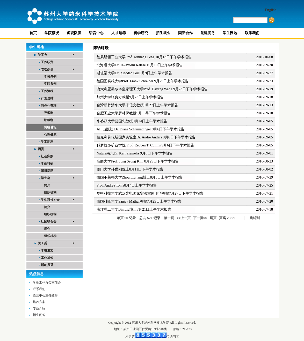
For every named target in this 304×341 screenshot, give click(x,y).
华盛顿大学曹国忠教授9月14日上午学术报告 (132, 121)
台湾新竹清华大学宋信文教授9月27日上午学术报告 (137, 105)
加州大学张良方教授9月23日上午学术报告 (130, 97)
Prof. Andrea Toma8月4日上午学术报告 (127, 185)
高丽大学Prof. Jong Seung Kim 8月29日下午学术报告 (138, 161)
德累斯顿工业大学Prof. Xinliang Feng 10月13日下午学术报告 (144, 57)
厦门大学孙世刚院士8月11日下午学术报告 (130, 169)
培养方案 (39, 302)
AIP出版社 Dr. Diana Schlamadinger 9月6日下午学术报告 (140, 129)
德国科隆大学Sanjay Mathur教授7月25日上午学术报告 (139, 201)
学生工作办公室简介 (47, 282)
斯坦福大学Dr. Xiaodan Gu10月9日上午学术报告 (134, 73)
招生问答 (39, 315)
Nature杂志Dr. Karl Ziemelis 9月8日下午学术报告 (135, 153)
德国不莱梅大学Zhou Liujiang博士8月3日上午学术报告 (140, 177)
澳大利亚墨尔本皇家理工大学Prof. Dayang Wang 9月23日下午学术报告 (152, 89)
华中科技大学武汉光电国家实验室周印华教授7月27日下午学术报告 (150, 193)
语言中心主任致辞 (45, 295)
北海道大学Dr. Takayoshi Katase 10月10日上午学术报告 (140, 65)
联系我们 (39, 289)
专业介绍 (39, 308)
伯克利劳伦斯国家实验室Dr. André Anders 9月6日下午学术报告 (146, 137)
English (270, 10)
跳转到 (255, 218)
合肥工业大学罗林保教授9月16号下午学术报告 (134, 113)
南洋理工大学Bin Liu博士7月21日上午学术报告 (134, 209)
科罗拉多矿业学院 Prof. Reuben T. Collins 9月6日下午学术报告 (145, 145)
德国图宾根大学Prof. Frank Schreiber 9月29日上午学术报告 (143, 81)
